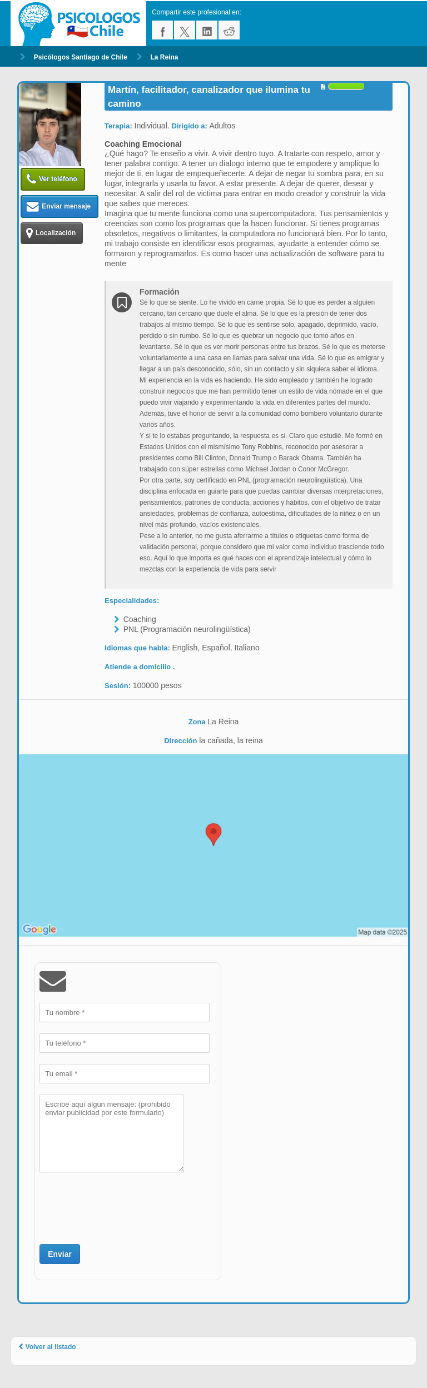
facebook (162, 30)
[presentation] (123, 1206)
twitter (184, 30)
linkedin (206, 30)
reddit (229, 30)
